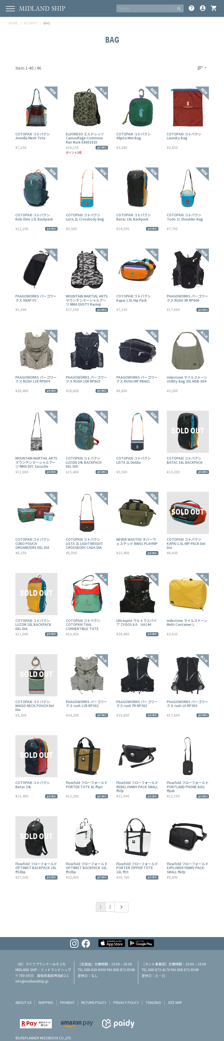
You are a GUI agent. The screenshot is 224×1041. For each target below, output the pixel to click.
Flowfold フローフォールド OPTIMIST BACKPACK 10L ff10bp (87, 867)
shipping (45, 1002)
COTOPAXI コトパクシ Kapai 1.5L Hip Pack (133, 298)
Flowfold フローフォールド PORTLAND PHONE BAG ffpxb (188, 786)
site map (175, 1002)
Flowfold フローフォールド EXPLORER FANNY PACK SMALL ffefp (188, 867)
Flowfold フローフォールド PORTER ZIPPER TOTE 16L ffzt (137, 867)
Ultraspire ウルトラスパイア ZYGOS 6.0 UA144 (136, 622)
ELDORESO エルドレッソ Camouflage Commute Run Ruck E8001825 (85, 137)
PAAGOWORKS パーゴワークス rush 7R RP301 (137, 703)
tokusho (153, 1002)
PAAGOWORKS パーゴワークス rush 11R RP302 (86, 703)
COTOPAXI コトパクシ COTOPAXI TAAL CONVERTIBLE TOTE (83, 624)
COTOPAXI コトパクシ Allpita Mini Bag (133, 135)
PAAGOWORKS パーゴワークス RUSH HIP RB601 (137, 379)
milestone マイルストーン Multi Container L (187, 622)
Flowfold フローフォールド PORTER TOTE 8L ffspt (87, 784)
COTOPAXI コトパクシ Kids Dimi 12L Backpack (34, 216)
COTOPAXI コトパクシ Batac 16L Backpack (133, 216)
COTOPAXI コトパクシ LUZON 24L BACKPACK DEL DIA (84, 462)
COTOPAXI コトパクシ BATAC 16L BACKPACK (185, 460)
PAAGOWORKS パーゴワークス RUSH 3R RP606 (187, 298)
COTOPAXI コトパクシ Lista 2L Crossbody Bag (85, 216)
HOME (13, 23)
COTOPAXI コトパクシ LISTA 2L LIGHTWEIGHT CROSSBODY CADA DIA (84, 543)
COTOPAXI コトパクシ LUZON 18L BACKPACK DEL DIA (33, 624)
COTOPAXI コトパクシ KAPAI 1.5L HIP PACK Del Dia (186, 543)
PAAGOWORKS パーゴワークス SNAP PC (36, 298)
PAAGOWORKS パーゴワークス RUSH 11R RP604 (36, 379)
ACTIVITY (31, 23)
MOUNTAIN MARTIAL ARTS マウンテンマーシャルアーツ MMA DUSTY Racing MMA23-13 (87, 302)
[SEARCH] (145, 8)
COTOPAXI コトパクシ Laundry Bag (184, 135)
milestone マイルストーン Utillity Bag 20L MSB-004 (187, 379)
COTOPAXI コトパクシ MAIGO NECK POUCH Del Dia (34, 705)
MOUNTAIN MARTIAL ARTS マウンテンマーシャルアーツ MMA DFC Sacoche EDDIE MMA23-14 (36, 464)
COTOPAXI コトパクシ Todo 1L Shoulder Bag (185, 216)
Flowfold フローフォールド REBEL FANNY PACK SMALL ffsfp (137, 786)
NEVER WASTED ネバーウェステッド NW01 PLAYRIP (137, 541)
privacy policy (126, 1002)
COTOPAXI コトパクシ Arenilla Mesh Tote (32, 135)
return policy (94, 1002)
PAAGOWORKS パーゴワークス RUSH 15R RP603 (86, 379)
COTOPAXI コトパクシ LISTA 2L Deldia (133, 460)
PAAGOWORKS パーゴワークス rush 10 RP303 (187, 703)
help (191, 8)
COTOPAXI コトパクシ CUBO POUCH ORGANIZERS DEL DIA (32, 543)
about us (23, 1002)
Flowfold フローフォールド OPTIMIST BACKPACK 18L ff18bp (36, 867)
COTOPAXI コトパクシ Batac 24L (32, 784)
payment (67, 1002)
